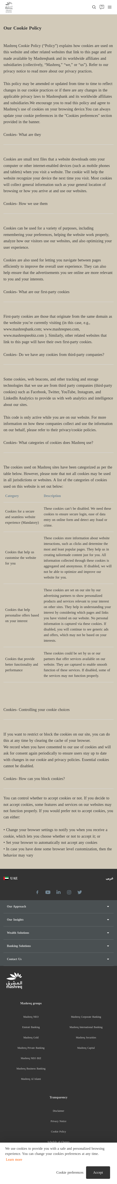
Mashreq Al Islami (31, 1078)
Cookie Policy (58, 1131)
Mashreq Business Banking (30, 1068)
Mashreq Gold (30, 1037)
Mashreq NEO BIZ (31, 1058)
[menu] (109, 7)
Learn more (14, 1159)
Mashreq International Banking (86, 1027)
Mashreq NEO (31, 1016)
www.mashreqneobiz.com (23, 335)
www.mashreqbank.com (22, 329)
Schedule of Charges (59, 1141)
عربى (110, 878)
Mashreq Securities (86, 1037)
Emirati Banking (31, 1027)
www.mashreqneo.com (61, 329)
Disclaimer (58, 1110)
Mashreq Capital (86, 1047)
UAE (10, 878)
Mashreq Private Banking (31, 1047)
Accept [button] (98, 1172)
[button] (69, 1172)
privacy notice (14, 71)
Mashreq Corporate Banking (86, 1016)
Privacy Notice (58, 1121)
